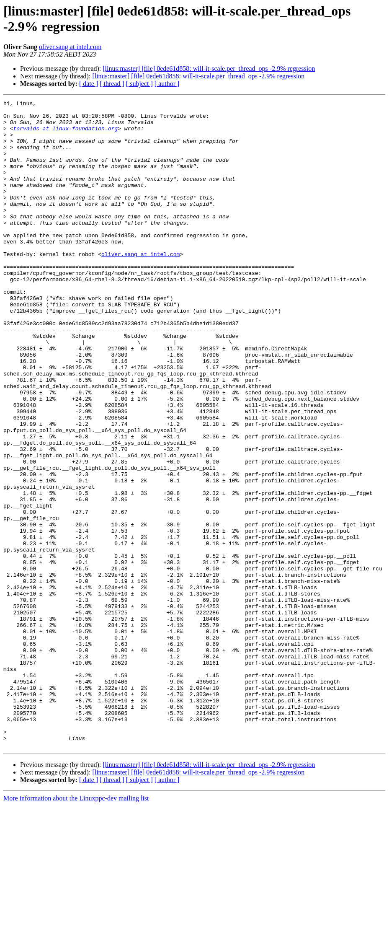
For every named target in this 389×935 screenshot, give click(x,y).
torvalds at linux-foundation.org (65, 134)
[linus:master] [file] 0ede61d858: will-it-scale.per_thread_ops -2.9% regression (209, 68)
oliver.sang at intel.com (70, 46)
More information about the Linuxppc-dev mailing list (76, 927)
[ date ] (88, 83)
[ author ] (167, 83)
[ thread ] (112, 83)
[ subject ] (139, 83)
